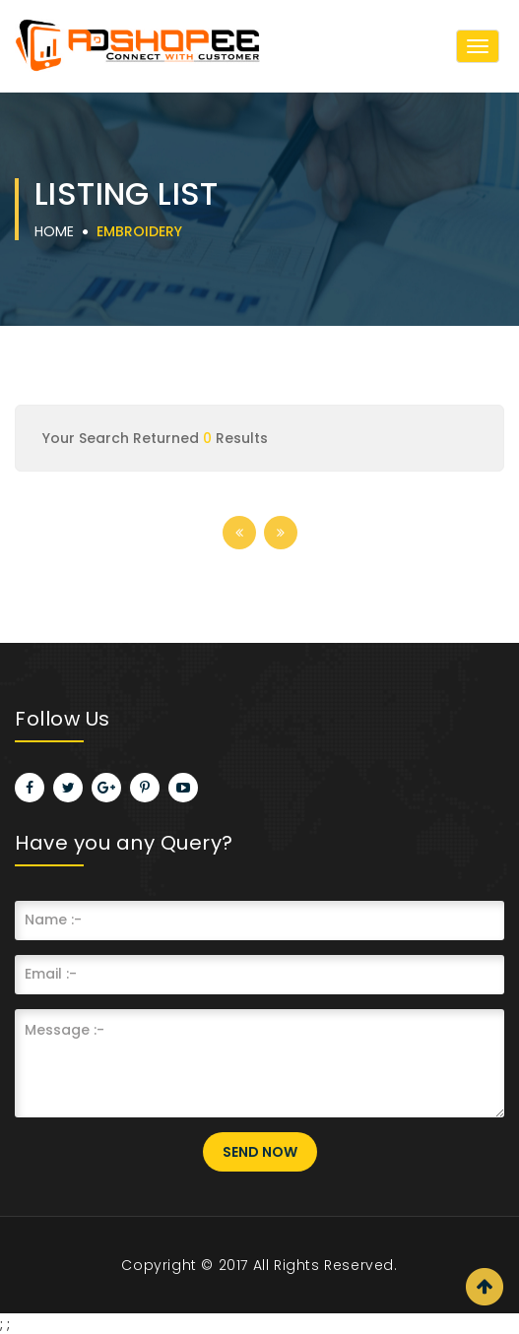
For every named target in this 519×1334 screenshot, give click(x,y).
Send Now (260, 1152)
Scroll (484, 1286)
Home (54, 231)
